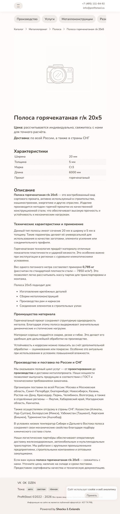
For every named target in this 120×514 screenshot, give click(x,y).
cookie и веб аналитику (102, 489)
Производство (27, 19)
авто (30, 489)
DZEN (32, 483)
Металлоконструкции (77, 19)
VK (19, 483)
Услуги (50, 19)
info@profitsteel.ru (94, 8)
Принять (92, 495)
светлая (41, 489)
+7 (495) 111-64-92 (93, 3)
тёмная (54, 489)
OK (25, 483)
